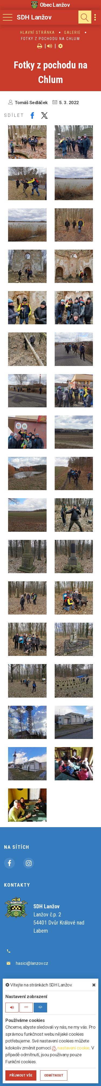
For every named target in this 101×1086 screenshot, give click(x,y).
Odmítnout (53, 1075)
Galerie (72, 32)
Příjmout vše (20, 1075)
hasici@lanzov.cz (32, 963)
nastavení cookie (70, 1048)
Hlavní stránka (37, 32)
